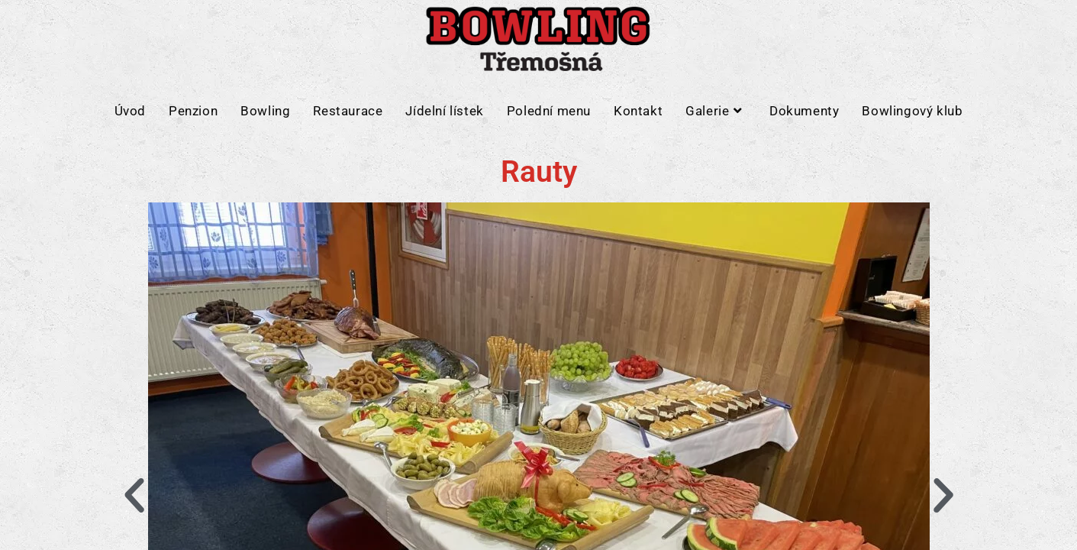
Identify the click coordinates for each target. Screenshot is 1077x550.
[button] (134, 496)
